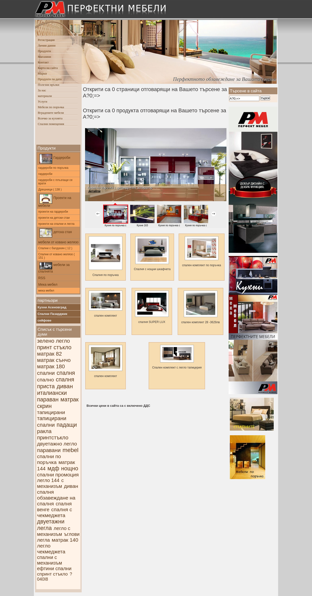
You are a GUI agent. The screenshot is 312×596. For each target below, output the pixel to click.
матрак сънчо (54, 360)
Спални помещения (51, 124)
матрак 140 (65, 540)
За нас (42, 90)
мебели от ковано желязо (58, 242)
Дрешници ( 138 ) (50, 189)
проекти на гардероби (53, 211)
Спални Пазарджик (52, 314)
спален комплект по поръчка (201, 251)
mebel (70, 450)
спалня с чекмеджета (54, 512)
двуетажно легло (57, 443)
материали (45, 96)
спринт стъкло (52, 574)
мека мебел (46, 290)
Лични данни (47, 45)
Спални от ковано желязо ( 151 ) (56, 256)
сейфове (44, 320)
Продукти (44, 51)
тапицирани (51, 412)
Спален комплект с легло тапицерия (177, 357)
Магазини (44, 56)
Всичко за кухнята (50, 118)
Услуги (42, 101)
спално (45, 379)
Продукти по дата (50, 79)
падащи (67, 425)
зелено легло (53, 341)
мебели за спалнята (54, 267)
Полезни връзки (48, 84)
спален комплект (105, 304)
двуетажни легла (50, 524)
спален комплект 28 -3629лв (200, 307)
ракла (44, 431)
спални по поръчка (49, 459)
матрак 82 (49, 354)
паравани (49, 450)
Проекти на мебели (54, 201)
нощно (69, 468)
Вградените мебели (51, 112)
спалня (66, 373)
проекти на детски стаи (54, 217)
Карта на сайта (48, 68)
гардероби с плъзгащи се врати (55, 181)
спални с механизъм (49, 560)
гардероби (45, 174)
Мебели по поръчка (51, 107)
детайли (94, 191)
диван (65, 386)
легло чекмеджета (51, 548)
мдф (53, 468)
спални (46, 373)
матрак (69, 399)
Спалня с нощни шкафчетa (152, 253)
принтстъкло (52, 438)
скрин (44, 406)
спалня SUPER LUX (152, 307)
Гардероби (54, 159)
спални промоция (58, 474)
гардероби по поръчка (53, 168)
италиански (52, 393)
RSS (41, 278)
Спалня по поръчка (105, 256)
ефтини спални (54, 568)
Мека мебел (47, 284)
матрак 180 (51, 366)
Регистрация (46, 40)
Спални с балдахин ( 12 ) (55, 248)
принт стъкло (54, 347)
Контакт (43, 62)
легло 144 (48, 480)
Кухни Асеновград (52, 307)
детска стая (55, 232)
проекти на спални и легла (56, 224)
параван (47, 399)
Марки (42, 73)
